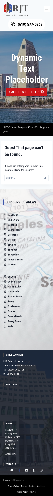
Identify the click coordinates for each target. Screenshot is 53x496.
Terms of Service (28, 486)
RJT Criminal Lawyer (14, 127)
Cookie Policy (22, 492)
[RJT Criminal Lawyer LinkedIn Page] (26, 470)
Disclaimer (41, 486)
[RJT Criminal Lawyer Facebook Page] (19, 470)
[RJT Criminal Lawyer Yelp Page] (34, 470)
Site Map (33, 492)
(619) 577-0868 (11, 373)
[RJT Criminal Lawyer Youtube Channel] (11, 470)
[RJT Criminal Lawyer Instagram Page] (41, 470)
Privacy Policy (13, 486)
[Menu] (47, 9)
